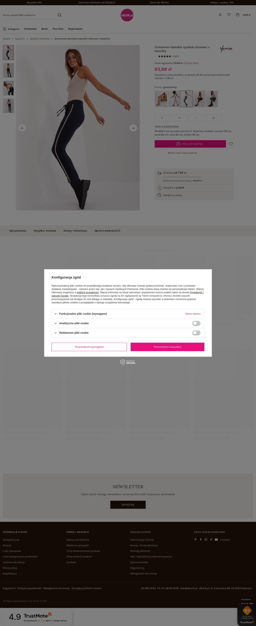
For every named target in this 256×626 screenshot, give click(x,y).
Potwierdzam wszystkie (167, 346)
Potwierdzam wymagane (89, 346)
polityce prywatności (88, 292)
